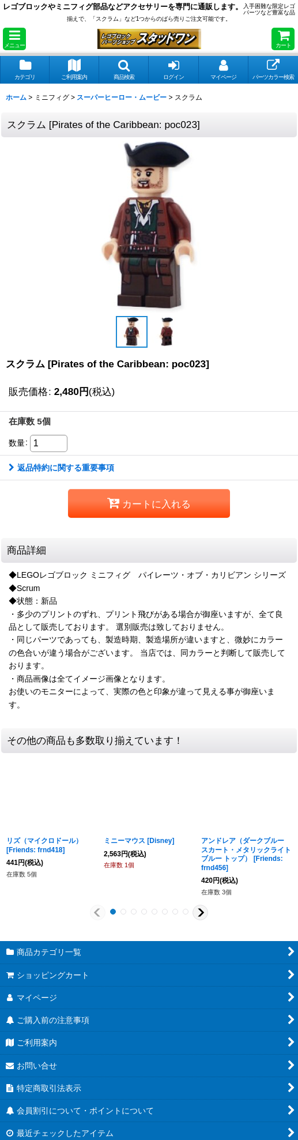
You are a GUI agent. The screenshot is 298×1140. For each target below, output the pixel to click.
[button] (14, 39)
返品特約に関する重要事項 (61, 467)
